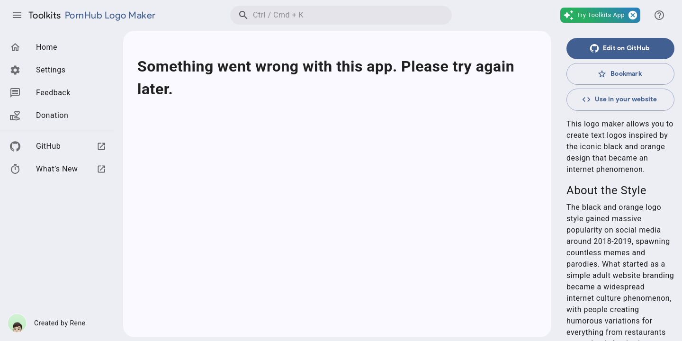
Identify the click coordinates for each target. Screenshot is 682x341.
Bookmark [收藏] (619, 74)
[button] (600, 15)
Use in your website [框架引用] (619, 99)
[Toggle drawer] (17, 15)
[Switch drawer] (659, 15)
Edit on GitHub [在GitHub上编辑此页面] (619, 48)
